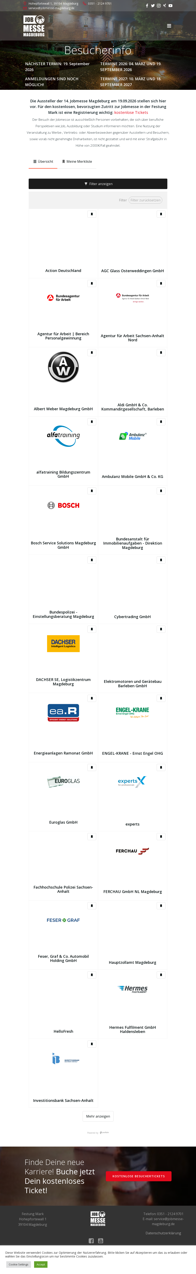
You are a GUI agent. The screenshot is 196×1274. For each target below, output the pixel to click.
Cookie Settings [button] (18, 1264)
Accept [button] (41, 1264)
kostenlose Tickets (131, 112)
